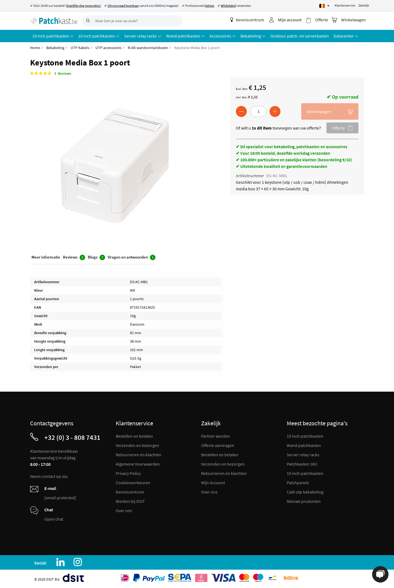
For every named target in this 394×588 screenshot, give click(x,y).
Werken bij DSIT (130, 501)
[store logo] (53, 21)
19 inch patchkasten (305, 436)
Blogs (96, 257)
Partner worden (215, 436)
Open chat (53, 519)
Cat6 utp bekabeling (305, 492)
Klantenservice (345, 5)
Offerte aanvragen (217, 445)
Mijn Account (213, 482)
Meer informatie (45, 257)
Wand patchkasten (304, 445)
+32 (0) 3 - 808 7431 (72, 437)
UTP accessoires (108, 47)
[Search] (87, 20)
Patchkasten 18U (302, 464)
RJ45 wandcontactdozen (148, 47)
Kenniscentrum (247, 19)
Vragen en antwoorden (131, 257)
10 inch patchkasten (305, 473)
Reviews (74, 257)
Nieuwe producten (304, 501)
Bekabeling (55, 47)
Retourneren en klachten (138, 454)
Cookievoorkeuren (133, 482)
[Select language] (324, 6)
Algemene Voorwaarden (138, 464)
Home (35, 47)
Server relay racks (303, 454)
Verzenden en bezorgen (137, 445)
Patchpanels (298, 482)
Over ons (124, 510)
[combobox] (132, 20)
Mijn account (290, 19)
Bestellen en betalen (134, 436)
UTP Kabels (80, 47)
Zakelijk (363, 5)
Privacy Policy (128, 473)
